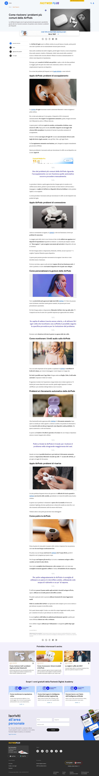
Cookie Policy (64, 773)
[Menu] (8, 3)
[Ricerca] (91, 3)
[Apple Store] (12, 756)
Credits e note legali (12, 765)
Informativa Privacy (56, 773)
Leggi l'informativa (12, 734)
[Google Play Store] (23, 756)
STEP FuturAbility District (41, 765)
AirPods (51, 232)
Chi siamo (11, 763)
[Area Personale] (93, 3)
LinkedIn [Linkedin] (43, 39)
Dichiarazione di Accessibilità (85, 773)
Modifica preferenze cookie (74, 773)
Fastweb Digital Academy (41, 763)
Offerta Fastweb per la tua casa (77, 0)
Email (56, 39)
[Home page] (49, 3)
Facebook (49, 39)
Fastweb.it (11, 768)
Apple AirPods (57, 71)
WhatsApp (53, 39)
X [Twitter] (46, 39)
